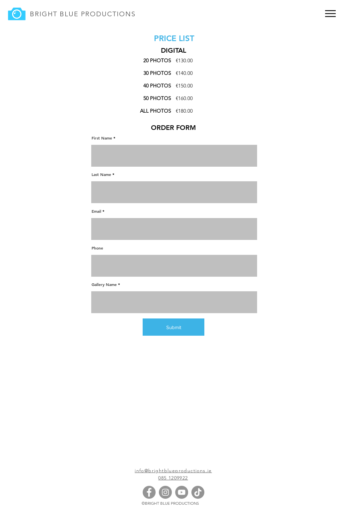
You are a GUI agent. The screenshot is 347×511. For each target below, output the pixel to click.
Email (96, 211)
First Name (102, 138)
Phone (97, 248)
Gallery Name (104, 284)
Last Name (101, 174)
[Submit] (173, 327)
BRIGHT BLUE (54, 14)
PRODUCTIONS (107, 14)
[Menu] (330, 13)
